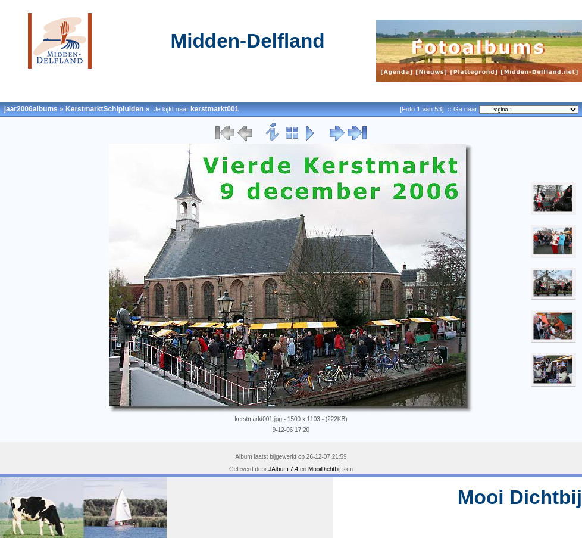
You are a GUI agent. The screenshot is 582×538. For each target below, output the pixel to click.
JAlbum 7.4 (283, 469)
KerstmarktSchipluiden (104, 109)
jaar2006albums (31, 109)
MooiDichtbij (324, 469)
